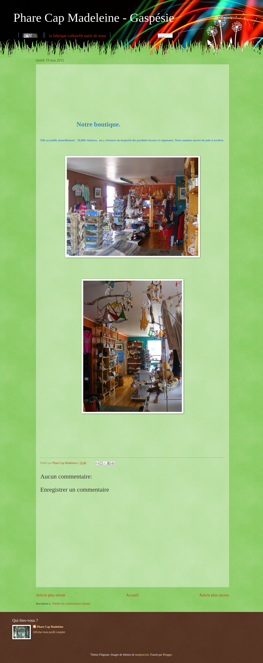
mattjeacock (142, 654)
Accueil (132, 595)
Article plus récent (50, 595)
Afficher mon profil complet (49, 632)
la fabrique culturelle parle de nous (77, 35)
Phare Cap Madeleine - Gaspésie (93, 17)
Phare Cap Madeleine (50, 626)
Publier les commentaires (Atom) (71, 603)
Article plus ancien (214, 595)
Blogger (167, 654)
